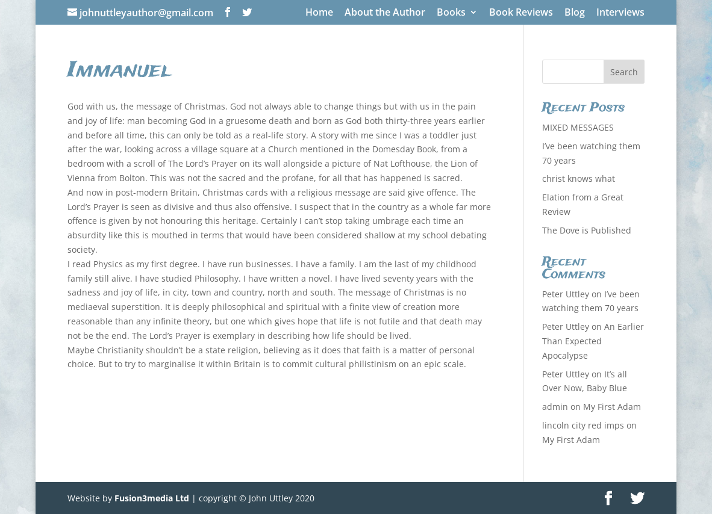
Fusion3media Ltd (151, 498)
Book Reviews (521, 13)
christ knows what (578, 178)
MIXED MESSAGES (578, 127)
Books (451, 13)
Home (319, 13)
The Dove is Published (586, 230)
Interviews (620, 13)
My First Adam (612, 406)
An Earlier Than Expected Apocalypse (593, 341)
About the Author (385, 13)
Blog (574, 13)
